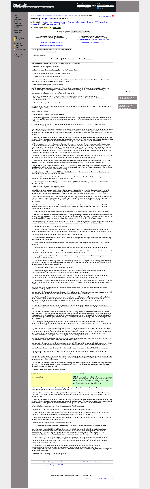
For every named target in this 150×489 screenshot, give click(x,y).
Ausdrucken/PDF (102, 478)
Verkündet (17, 23)
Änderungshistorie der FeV (55, 24)
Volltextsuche (102, 4)
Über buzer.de (18, 25)
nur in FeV (102, 8)
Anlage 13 (60, 15)
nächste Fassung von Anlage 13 (92, 42)
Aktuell (16, 21)
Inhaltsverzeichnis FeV (49, 15)
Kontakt (16, 29)
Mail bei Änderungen (106, 16)
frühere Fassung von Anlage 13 (51, 42)
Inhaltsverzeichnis (90, 478)
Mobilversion (20, 40)
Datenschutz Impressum (18, 31)
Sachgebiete (18, 19)
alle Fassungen (69, 15)
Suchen (16, 17)
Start (15, 16)
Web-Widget (20, 45)
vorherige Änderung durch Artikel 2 (51, 45)
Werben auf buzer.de (18, 55)
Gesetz (86, 7)
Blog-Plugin (20, 38)
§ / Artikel (80, 7)
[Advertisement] (127, 55)
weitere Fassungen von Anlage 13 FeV (57, 22)
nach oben (111, 478)
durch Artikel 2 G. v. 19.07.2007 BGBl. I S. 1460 (93, 39)
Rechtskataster (21, 49)
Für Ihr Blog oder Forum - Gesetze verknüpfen (127, 98)
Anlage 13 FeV (47, 19)
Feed (17, 47)
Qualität (16, 27)
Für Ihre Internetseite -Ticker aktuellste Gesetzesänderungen (126, 107)
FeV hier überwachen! (80, 32)
